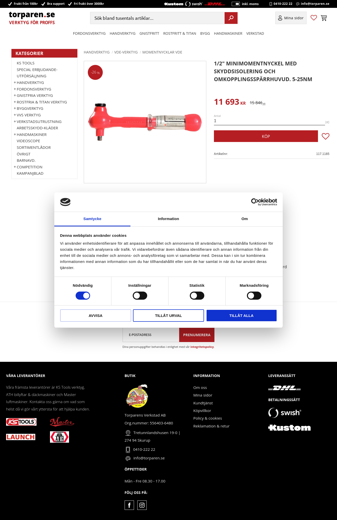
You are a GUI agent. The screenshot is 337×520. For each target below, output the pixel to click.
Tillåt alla (241, 315)
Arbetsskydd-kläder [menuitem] (37, 127)
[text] (230, 102)
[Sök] (231, 18)
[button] (314, 18)
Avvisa (96, 315)
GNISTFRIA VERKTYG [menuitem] (35, 95)
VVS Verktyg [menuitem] (29, 114)
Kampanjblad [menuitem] (30, 173)
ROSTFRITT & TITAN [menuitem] (179, 33)
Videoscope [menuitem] (28, 140)
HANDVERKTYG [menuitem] (123, 33)
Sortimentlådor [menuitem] (34, 147)
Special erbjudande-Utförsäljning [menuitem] (37, 73)
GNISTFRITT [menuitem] (149, 33)
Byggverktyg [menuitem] (30, 108)
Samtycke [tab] (92, 219)
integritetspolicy (202, 347)
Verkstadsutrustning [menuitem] (39, 121)
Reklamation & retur (211, 425)
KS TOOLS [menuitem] (26, 62)
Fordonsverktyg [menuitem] (89, 33)
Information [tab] (168, 219)
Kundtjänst (203, 402)
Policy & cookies (207, 418)
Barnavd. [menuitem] (26, 160)
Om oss (200, 387)
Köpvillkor (202, 410)
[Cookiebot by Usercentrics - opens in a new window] (255, 202)
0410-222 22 (283, 4)
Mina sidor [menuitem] (294, 18)
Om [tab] (244, 219)
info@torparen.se (315, 4)
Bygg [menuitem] (205, 33)
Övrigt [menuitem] (23, 153)
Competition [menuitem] (29, 166)
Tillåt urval (168, 315)
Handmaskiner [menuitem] (228, 33)
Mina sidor (202, 395)
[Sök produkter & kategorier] (156, 19)
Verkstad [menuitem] (255, 33)
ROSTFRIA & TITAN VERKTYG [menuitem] (42, 101)
